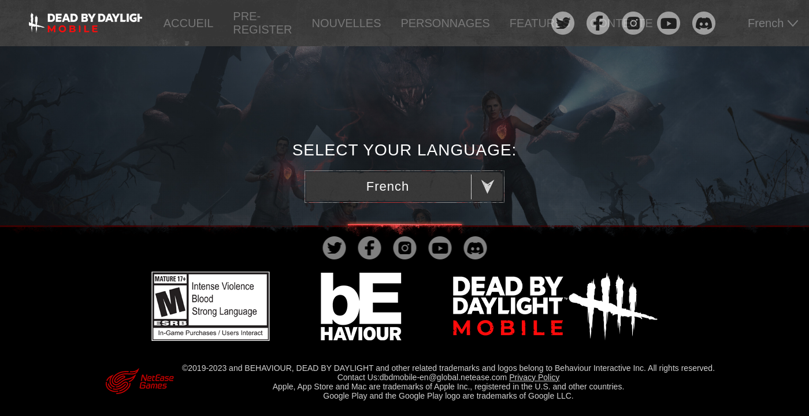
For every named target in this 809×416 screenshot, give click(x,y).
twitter (562, 23)
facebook (598, 23)
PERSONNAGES (444, 23)
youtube (668, 23)
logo (85, 23)
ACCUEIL (189, 23)
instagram (633, 23)
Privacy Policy (534, 377)
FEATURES (540, 23)
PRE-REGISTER (262, 23)
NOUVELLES (346, 23)
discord (703, 23)
